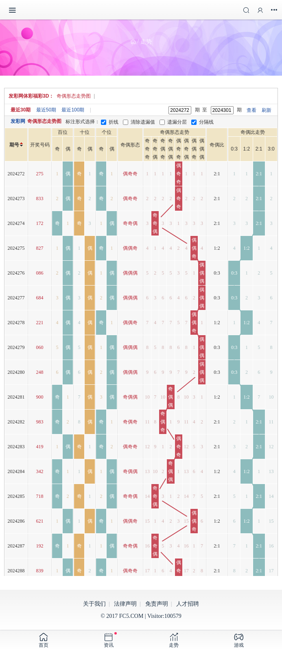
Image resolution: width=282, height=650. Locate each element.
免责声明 (156, 604)
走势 (146, 42)
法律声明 (125, 604)
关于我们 (94, 604)
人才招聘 (187, 604)
